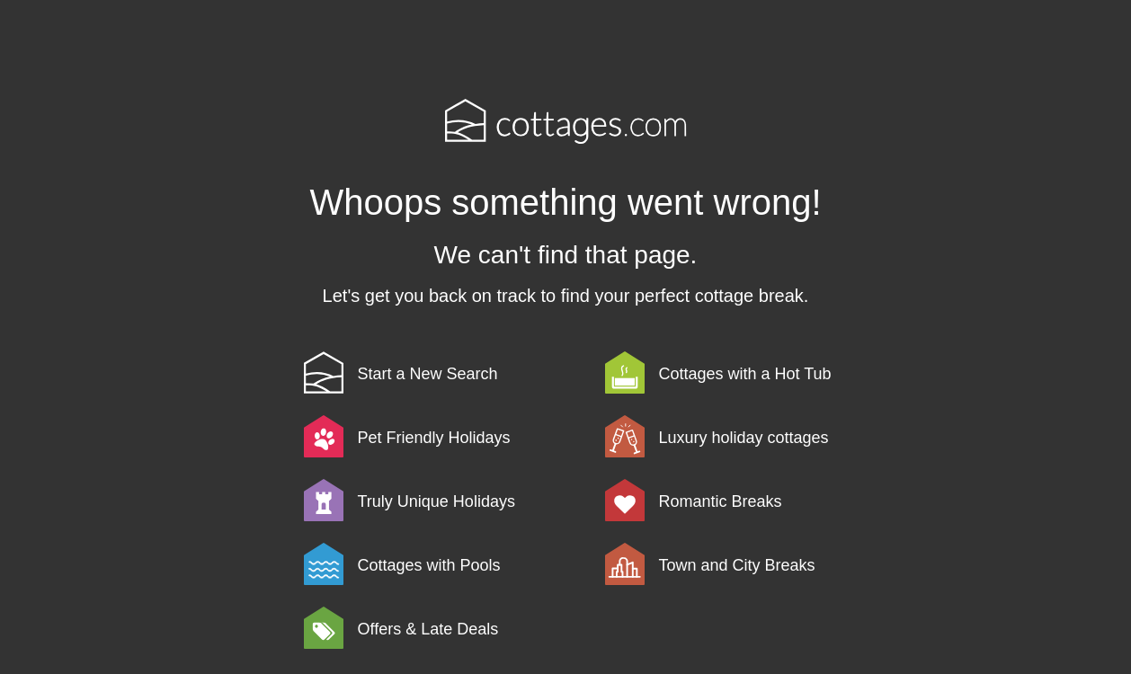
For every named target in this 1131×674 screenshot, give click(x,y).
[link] (451, 372)
